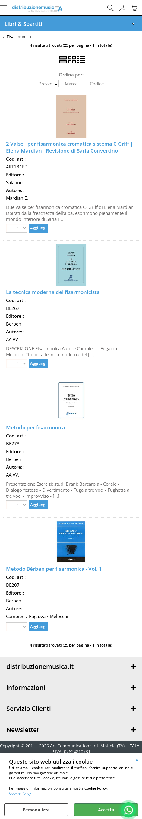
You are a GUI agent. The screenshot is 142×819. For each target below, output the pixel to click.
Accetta (106, 810)
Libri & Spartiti (23, 23)
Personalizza (36, 810)
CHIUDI (137, 759)
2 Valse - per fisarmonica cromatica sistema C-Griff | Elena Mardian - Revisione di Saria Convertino (69, 147)
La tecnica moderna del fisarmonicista (53, 292)
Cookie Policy (20, 793)
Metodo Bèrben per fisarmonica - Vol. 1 (54, 568)
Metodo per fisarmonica (35, 427)
